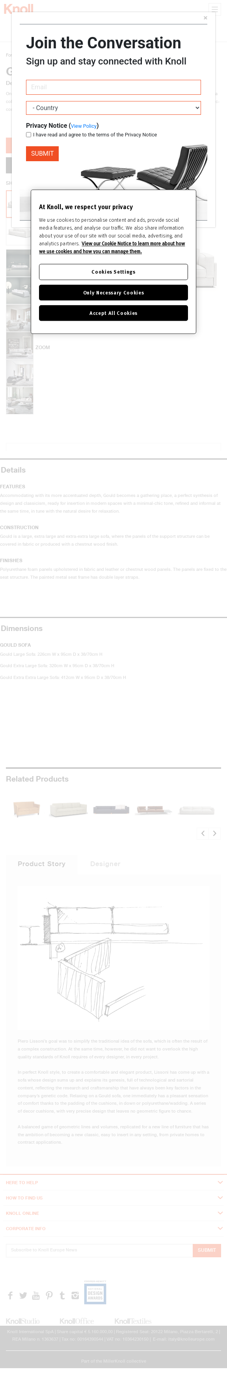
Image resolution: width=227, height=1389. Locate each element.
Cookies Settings (113, 272)
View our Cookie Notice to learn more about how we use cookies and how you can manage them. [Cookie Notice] (112, 247)
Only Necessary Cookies (113, 292)
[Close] (205, 18)
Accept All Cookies (113, 312)
